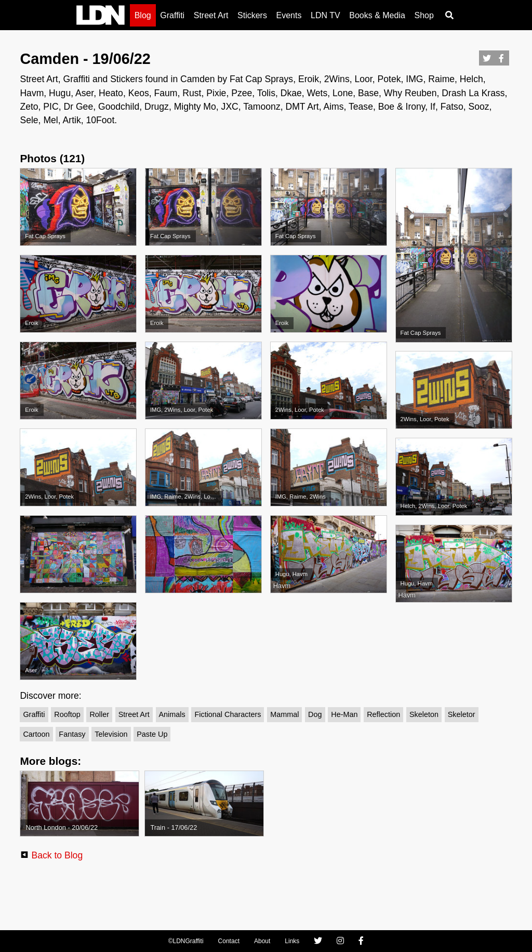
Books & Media (377, 15)
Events (289, 15)
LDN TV (325, 15)
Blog (143, 15)
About (262, 941)
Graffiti (172, 15)
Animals (172, 714)
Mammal (284, 714)
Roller (99, 714)
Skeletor (461, 714)
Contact (229, 941)
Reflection (383, 714)
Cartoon (36, 734)
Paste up (152, 734)
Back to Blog (57, 855)
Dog (315, 714)
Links (292, 941)
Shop (423, 15)
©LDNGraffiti (186, 941)
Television (111, 734)
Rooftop (67, 714)
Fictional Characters (227, 714)
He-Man (344, 714)
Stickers (252, 15)
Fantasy (72, 734)
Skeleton (423, 714)
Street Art (211, 15)
